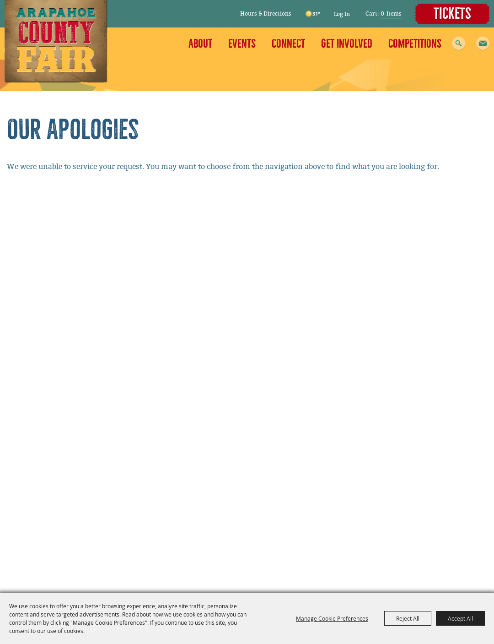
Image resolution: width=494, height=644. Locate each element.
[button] (482, 43)
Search (459, 43)
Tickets (452, 14)
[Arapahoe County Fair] (56, 41)
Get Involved (346, 44)
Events (242, 44)
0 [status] (382, 14)
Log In (342, 14)
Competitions (414, 44)
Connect (288, 44)
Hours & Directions (265, 14)
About (200, 44)
